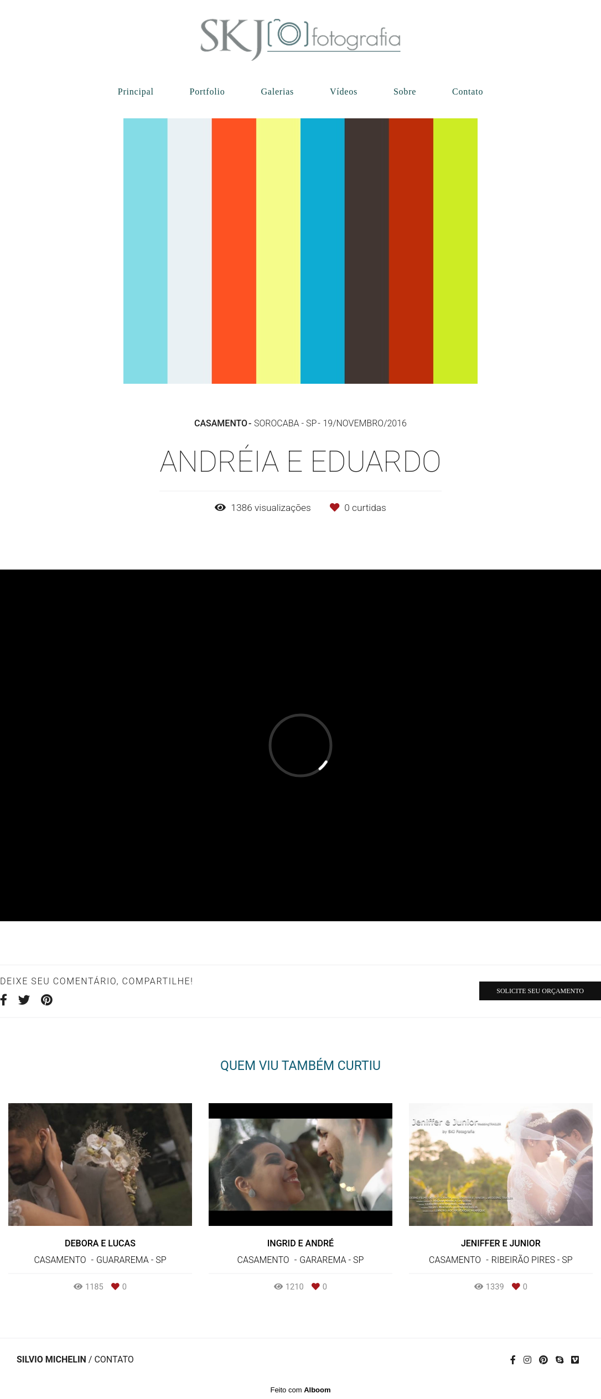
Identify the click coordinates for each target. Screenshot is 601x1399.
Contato (467, 91)
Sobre (404, 91)
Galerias (277, 91)
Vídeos (344, 91)
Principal (136, 91)
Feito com (300, 1390)
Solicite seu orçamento (540, 991)
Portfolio (207, 91)
